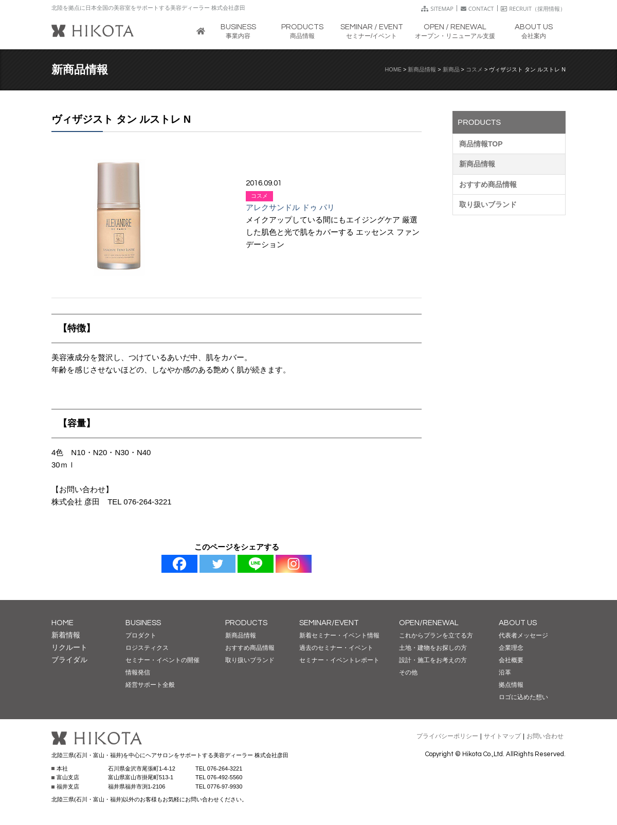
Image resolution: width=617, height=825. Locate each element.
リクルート (69, 647)
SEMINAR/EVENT (329, 623)
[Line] (256, 564)
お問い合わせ (545, 736)
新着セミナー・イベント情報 (339, 635)
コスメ (474, 69)
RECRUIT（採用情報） (533, 8)
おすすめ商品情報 (488, 184)
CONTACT (477, 8)
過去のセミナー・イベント (336, 647)
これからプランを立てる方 (436, 635)
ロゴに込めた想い (523, 697)
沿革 (505, 672)
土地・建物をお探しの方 (433, 647)
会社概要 (511, 660)
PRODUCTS (246, 623)
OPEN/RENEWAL (429, 623)
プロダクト (140, 635)
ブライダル (69, 659)
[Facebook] (179, 564)
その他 (408, 672)
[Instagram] (294, 564)
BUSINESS (143, 623)
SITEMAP (437, 8)
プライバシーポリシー (447, 736)
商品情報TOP (481, 144)
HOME (393, 69)
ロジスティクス (147, 647)
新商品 (451, 69)
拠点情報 (511, 684)
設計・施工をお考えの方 (433, 660)
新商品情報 (422, 69)
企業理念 (511, 647)
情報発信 (137, 672)
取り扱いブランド (488, 204)
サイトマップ (502, 736)
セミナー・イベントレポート (339, 660)
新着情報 (65, 635)
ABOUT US (518, 623)
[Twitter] (217, 564)
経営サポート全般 (150, 684)
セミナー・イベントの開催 (162, 660)
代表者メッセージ (523, 635)
